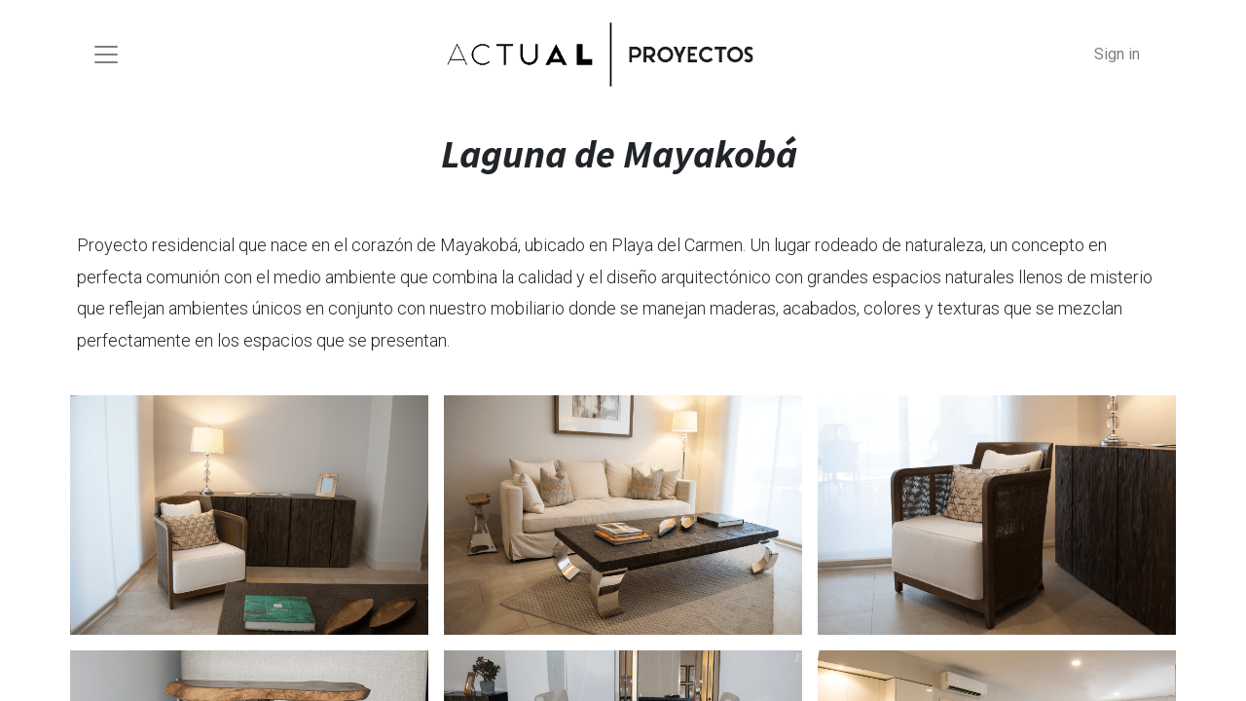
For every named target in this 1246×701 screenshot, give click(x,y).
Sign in (1117, 54)
